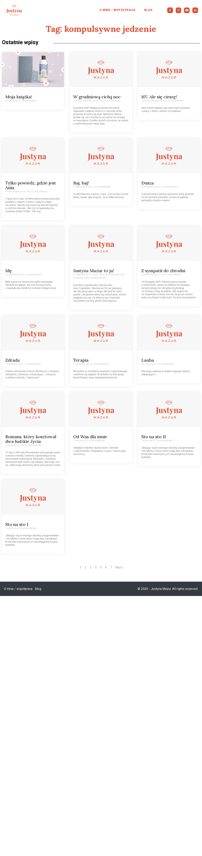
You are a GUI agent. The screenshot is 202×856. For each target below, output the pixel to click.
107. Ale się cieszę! (159, 96)
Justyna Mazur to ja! (93, 270)
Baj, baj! (81, 183)
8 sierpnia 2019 (150, 275)
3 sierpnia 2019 (82, 364)
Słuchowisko (175, 101)
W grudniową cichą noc (97, 96)
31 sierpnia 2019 (150, 187)
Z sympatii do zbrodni (163, 270)
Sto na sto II (153, 436)
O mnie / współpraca (118, 10)
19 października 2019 (85, 101)
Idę (8, 270)
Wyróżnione (29, 101)
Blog (148, 10)
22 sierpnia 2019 (14, 275)
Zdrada (12, 360)
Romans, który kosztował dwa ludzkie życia (30, 439)
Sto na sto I (16, 524)
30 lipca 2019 (148, 364)
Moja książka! (18, 96)
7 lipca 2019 (12, 445)
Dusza (147, 183)
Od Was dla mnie (90, 436)
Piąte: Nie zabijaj (110, 101)
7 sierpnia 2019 (14, 364)
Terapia (81, 360)
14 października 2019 (153, 101)
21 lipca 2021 (12, 101)
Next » (119, 567)
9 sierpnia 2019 (82, 275)
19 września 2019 (15, 192)
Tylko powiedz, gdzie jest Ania (30, 185)
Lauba (147, 360)
